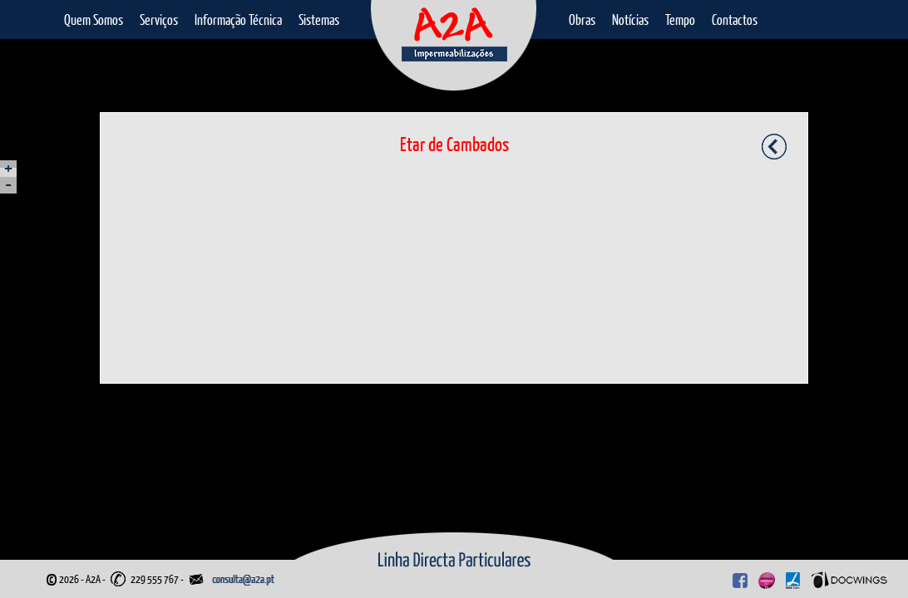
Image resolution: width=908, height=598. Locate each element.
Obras (582, 19)
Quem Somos (93, 19)
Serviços (159, 19)
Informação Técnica (238, 19)
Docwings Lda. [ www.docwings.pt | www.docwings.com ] (849, 579)
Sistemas (319, 19)
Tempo (680, 19)
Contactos (734, 19)
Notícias (630, 19)
